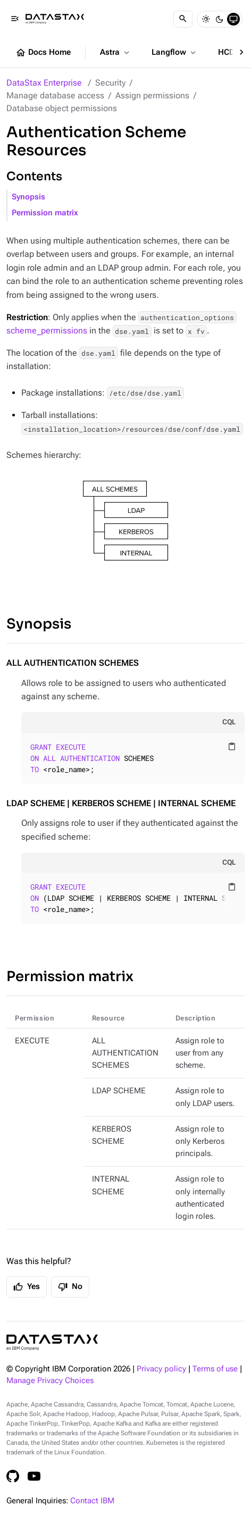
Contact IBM (92, 1500)
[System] (233, 19)
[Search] (183, 19)
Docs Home (43, 52)
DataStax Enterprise (44, 83)
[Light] (205, 19)
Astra (115, 52)
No (70, 1287)
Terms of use (215, 1369)
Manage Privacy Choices (50, 1380)
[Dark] (219, 19)
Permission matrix (45, 212)
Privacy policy (161, 1369)
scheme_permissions (46, 330)
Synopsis (28, 197)
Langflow (175, 52)
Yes (26, 1287)
